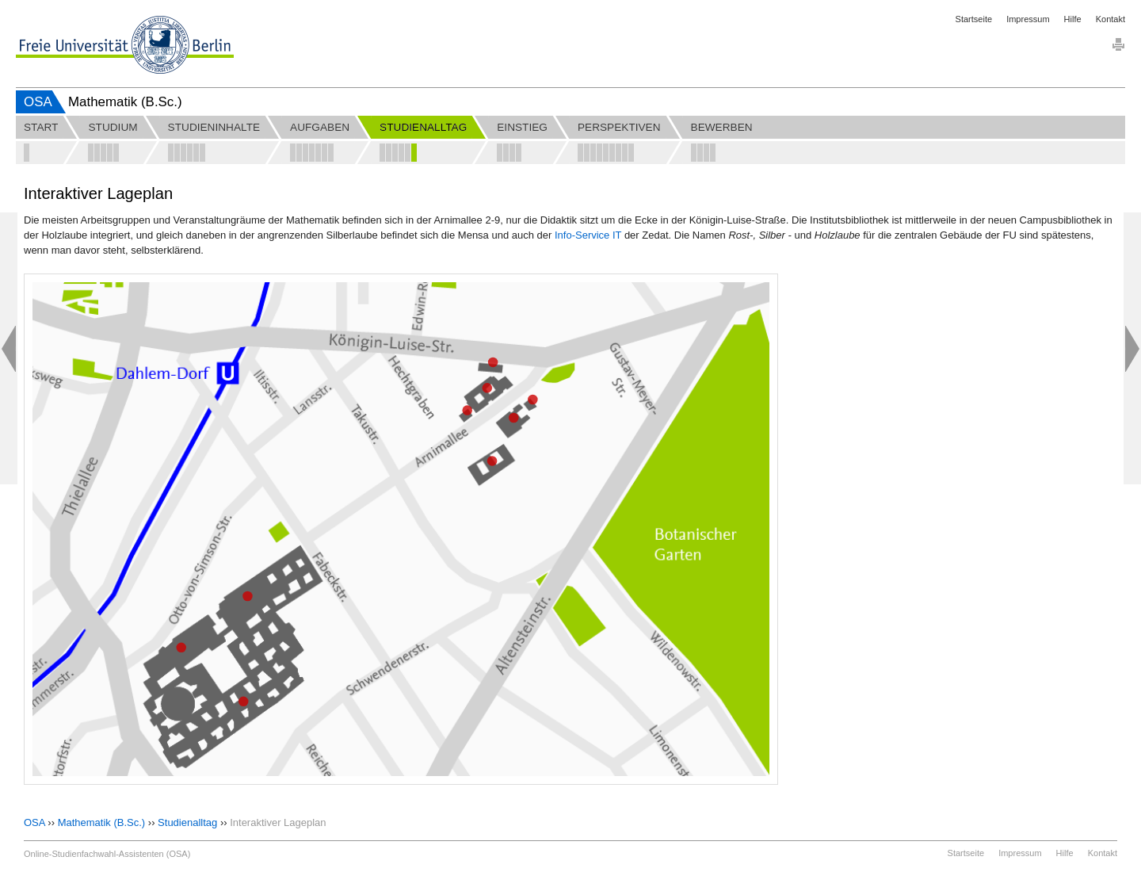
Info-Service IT (588, 235)
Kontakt (1110, 19)
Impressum (1027, 19)
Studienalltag (187, 822)
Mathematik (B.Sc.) (102, 822)
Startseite (974, 19)
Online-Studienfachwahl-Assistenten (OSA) (107, 854)
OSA (38, 101)
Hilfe (1073, 19)
